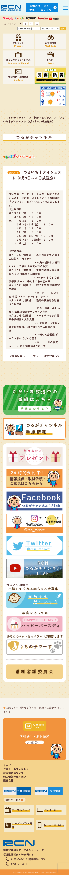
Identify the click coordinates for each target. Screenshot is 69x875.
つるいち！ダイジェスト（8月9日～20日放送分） (33, 119)
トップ (7, 765)
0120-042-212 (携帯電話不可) (28, 859)
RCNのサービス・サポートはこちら (40, 8)
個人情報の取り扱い (16, 776)
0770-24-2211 (19, 864)
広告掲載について (13, 773)
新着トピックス (43, 117)
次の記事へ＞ (52, 356)
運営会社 (8, 780)
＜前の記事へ (17, 356)
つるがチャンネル (16, 117)
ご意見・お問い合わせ (16, 769)
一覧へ (34, 356)
